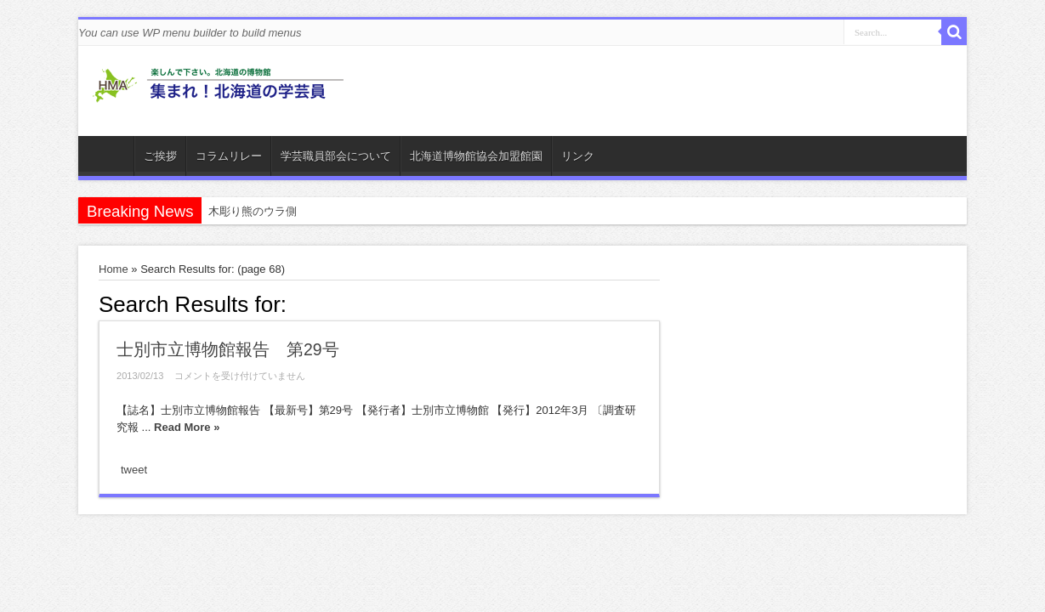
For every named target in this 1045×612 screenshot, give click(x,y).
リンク (577, 156)
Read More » (186, 427)
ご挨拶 (160, 156)
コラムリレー (229, 156)
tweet (134, 469)
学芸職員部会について (336, 156)
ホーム (110, 158)
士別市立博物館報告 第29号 (227, 349)
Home (113, 269)
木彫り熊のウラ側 (252, 211)
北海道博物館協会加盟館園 (476, 156)
